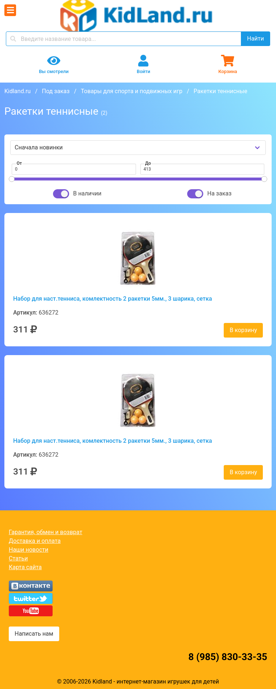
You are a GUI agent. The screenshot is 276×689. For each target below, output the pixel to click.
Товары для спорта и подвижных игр (131, 91)
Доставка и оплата (35, 540)
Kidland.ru (17, 91)
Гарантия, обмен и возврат (45, 532)
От (19, 163)
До (148, 163)
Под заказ (55, 91)
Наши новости (28, 549)
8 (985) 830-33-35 (227, 656)
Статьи (18, 558)
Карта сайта (25, 567)
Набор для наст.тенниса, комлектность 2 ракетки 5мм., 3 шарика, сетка (112, 298)
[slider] (12, 179)
